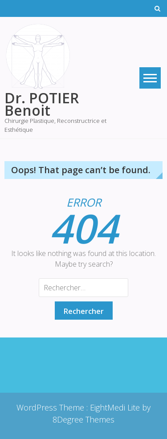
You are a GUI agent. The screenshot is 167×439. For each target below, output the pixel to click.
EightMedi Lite (116, 407)
